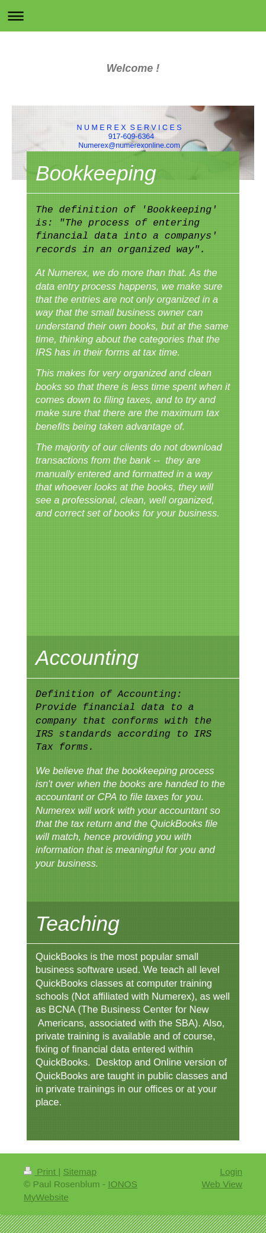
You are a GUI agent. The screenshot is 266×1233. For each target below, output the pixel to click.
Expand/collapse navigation (133, 15)
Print (41, 1172)
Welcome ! (133, 68)
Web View (221, 1184)
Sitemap (79, 1172)
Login (231, 1172)
